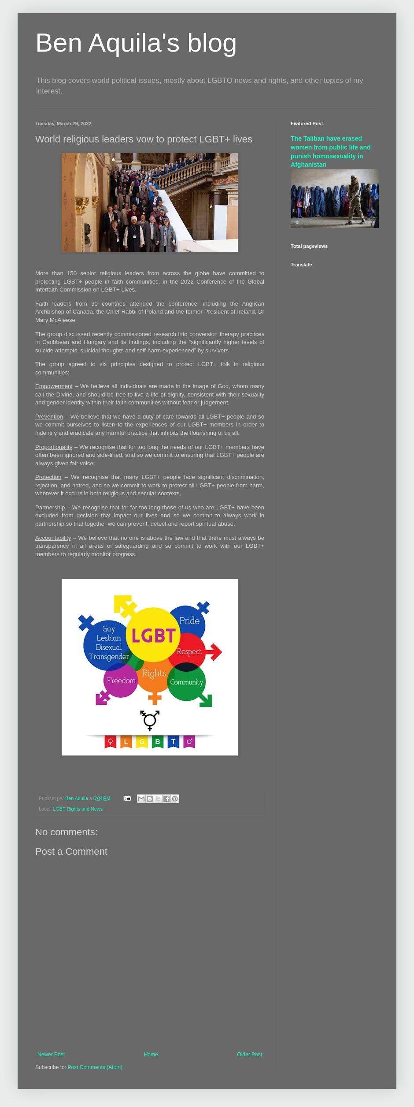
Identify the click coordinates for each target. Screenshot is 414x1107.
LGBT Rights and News (78, 809)
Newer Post (51, 1054)
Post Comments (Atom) (94, 1067)
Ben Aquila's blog (136, 42)
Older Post (249, 1054)
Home (151, 1054)
